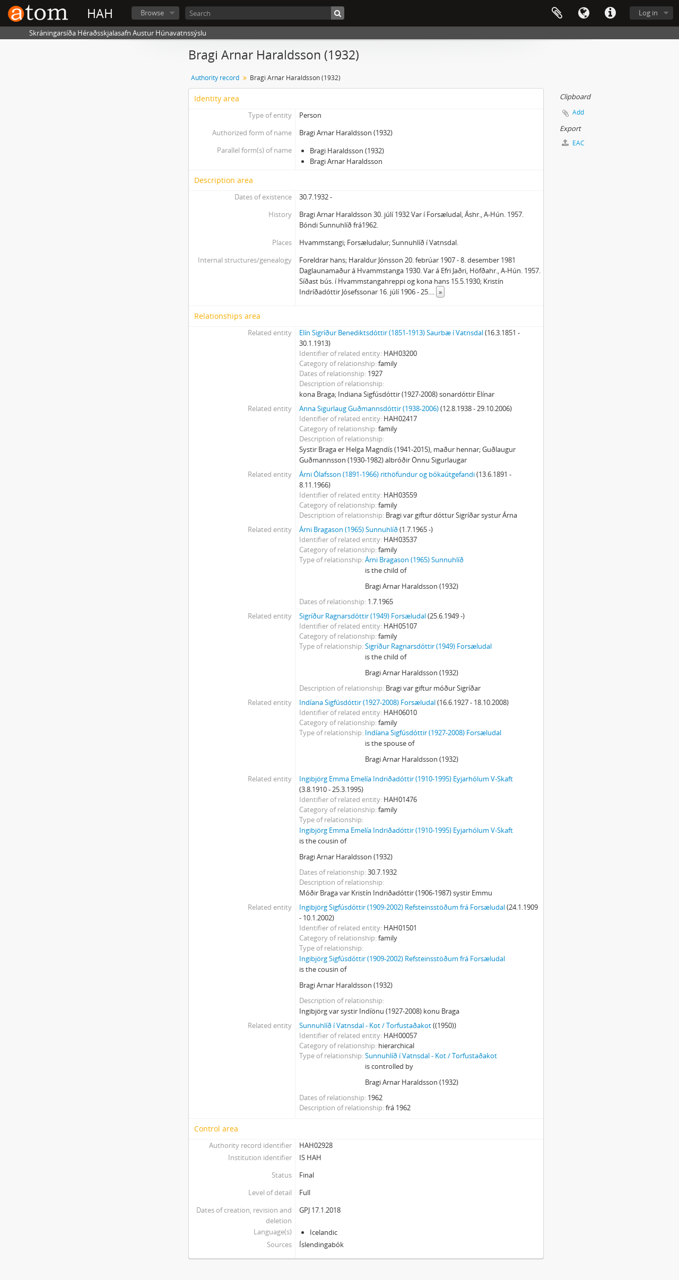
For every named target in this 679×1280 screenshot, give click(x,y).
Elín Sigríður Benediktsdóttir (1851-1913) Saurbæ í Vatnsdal (391, 332)
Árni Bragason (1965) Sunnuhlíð (348, 529)
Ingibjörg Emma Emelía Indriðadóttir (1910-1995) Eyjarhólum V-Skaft (406, 778)
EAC (573, 142)
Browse (152, 13)
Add (578, 112)
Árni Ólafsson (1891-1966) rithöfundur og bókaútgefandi (387, 474)
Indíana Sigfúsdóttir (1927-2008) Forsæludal (367, 702)
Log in (648, 13)
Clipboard (557, 13)
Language (583, 13)
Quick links (610, 13)
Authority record (215, 77)
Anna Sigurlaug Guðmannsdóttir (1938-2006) (369, 408)
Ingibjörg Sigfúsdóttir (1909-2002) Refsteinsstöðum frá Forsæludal (402, 907)
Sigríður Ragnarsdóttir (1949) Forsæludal (362, 616)
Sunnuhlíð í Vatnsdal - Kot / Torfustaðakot (365, 1025)
